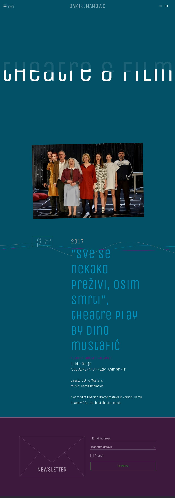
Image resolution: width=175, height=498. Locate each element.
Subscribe (123, 465)
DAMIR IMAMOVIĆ (87, 6)
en (166, 6)
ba (160, 6)
